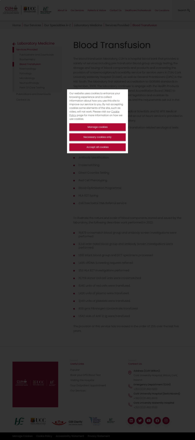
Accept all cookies (98, 147)
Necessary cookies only (97, 137)
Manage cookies (98, 127)
